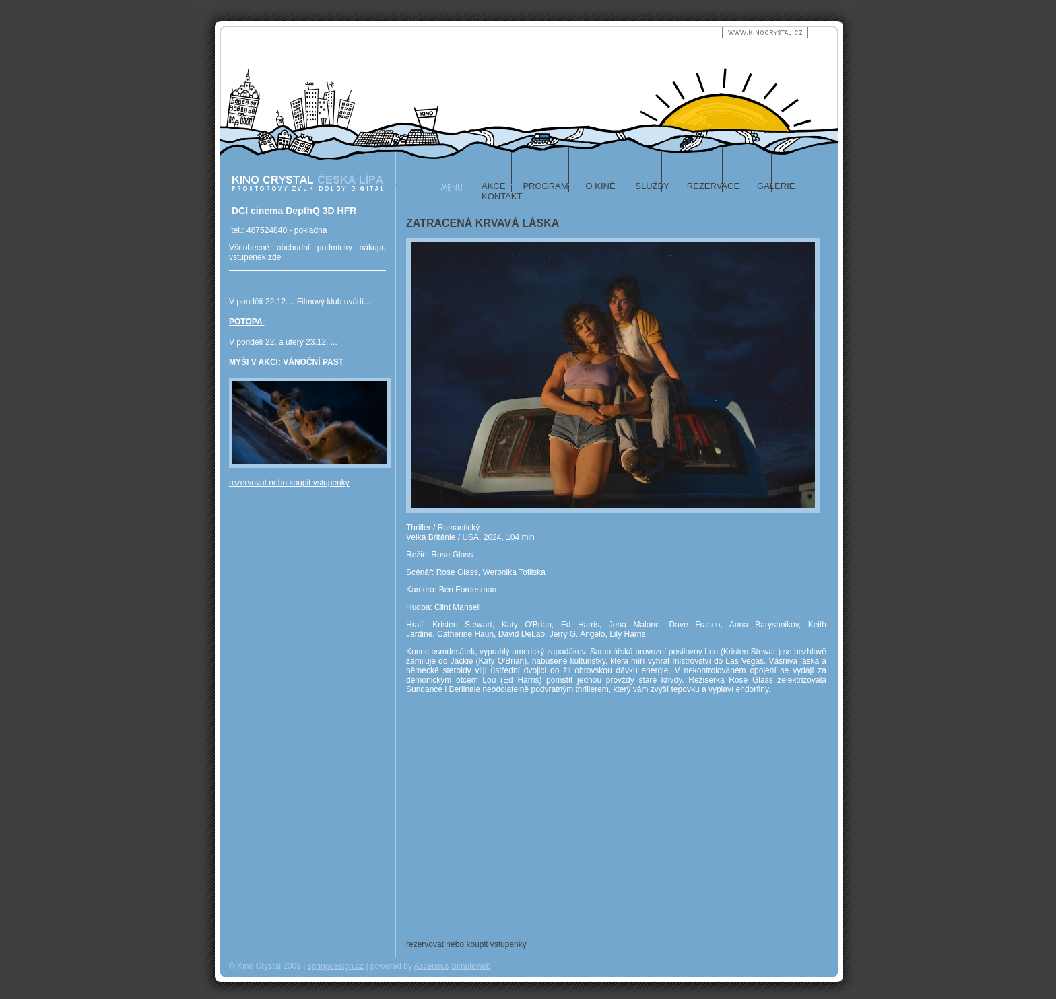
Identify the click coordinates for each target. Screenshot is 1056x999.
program (545, 186)
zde (274, 257)
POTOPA (246, 321)
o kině (601, 186)
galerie (776, 186)
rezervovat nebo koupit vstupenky (289, 482)
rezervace (713, 186)
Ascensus (431, 966)
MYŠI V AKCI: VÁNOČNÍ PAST (286, 362)
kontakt (502, 196)
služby (651, 186)
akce (493, 186)
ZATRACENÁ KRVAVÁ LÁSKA (482, 223)
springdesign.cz (336, 966)
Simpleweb (471, 966)
